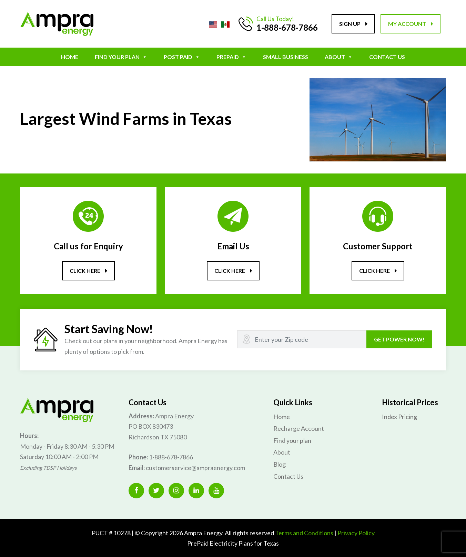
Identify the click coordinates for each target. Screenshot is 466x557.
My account (407, 23)
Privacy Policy (356, 532)
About (339, 56)
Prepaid (231, 56)
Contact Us (387, 56)
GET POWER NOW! (399, 339)
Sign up (350, 23)
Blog (279, 464)
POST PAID (182, 56)
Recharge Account (298, 428)
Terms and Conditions (304, 532)
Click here (85, 270)
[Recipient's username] (302, 339)
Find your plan (121, 56)
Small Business (285, 56)
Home (69, 56)
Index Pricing (399, 416)
